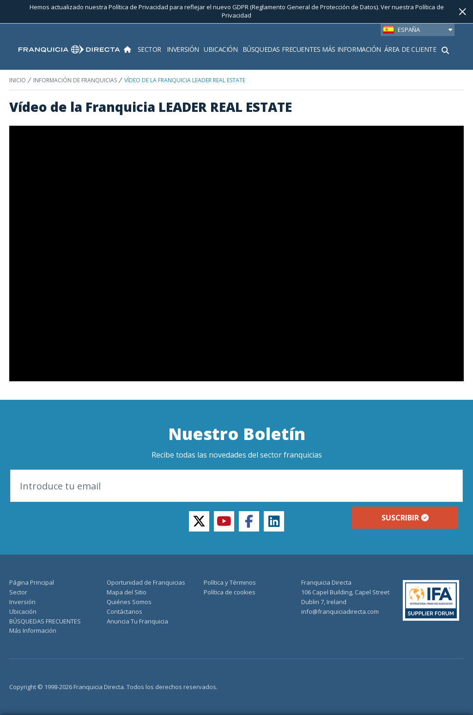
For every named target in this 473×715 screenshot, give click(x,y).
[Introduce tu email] (236, 486)
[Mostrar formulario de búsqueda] (445, 49)
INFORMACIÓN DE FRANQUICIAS (75, 80)
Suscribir (405, 518)
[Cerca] (462, 12)
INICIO (17, 80)
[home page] (69, 49)
